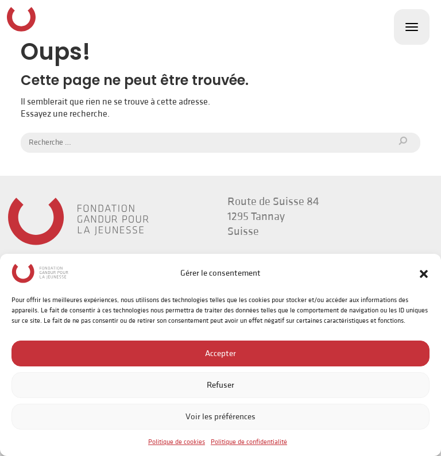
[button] (424, 273)
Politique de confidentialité (249, 442)
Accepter (220, 353)
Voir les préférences (220, 416)
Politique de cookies (176, 442)
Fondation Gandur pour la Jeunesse (21, 19)
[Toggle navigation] (412, 27)
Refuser (220, 385)
